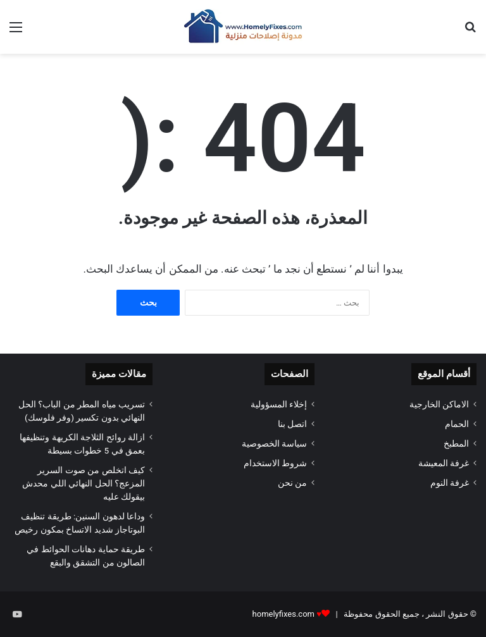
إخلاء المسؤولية (279, 404)
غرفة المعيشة (443, 463)
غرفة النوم (449, 483)
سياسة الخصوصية (274, 443)
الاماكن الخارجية (439, 404)
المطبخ (456, 443)
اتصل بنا (292, 424)
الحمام (457, 424)
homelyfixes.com (283, 614)
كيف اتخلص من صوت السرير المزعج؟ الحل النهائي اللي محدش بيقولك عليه (83, 483)
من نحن (292, 483)
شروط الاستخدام (275, 463)
